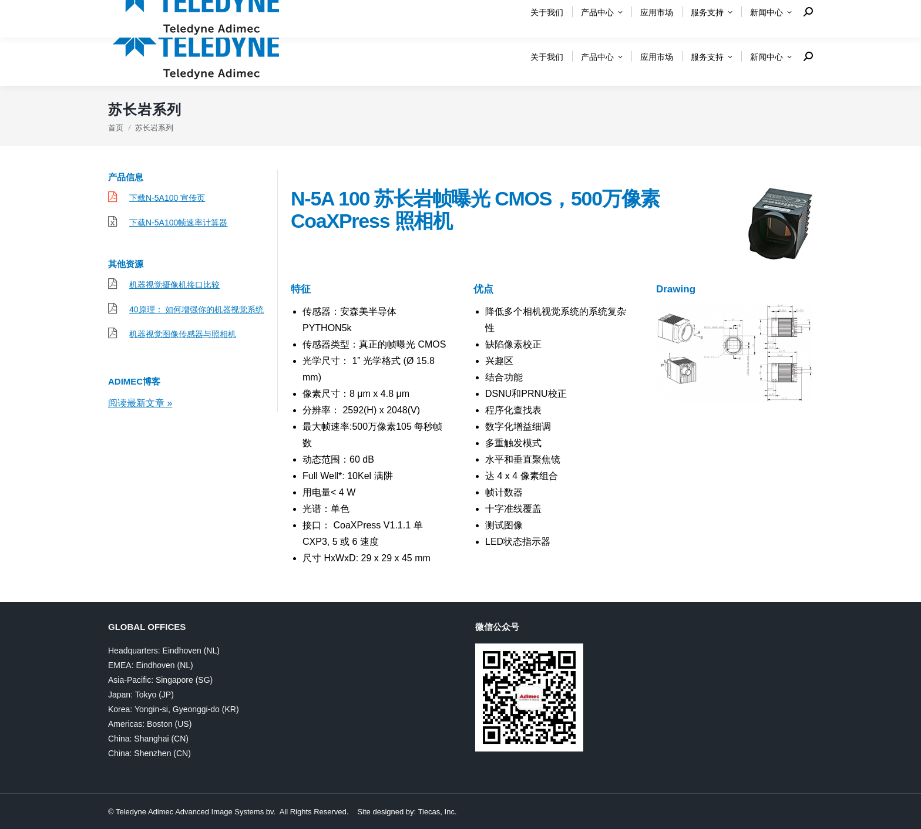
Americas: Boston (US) (149, 724)
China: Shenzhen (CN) (149, 753)
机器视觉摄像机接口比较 (174, 284)
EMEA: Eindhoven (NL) (150, 665)
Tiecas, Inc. (437, 811)
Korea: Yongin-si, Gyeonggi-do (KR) (173, 709)
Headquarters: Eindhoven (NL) (164, 650)
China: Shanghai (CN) (148, 738)
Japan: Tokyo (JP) (141, 694)
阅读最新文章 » (140, 403)
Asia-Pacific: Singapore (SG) (160, 680)
